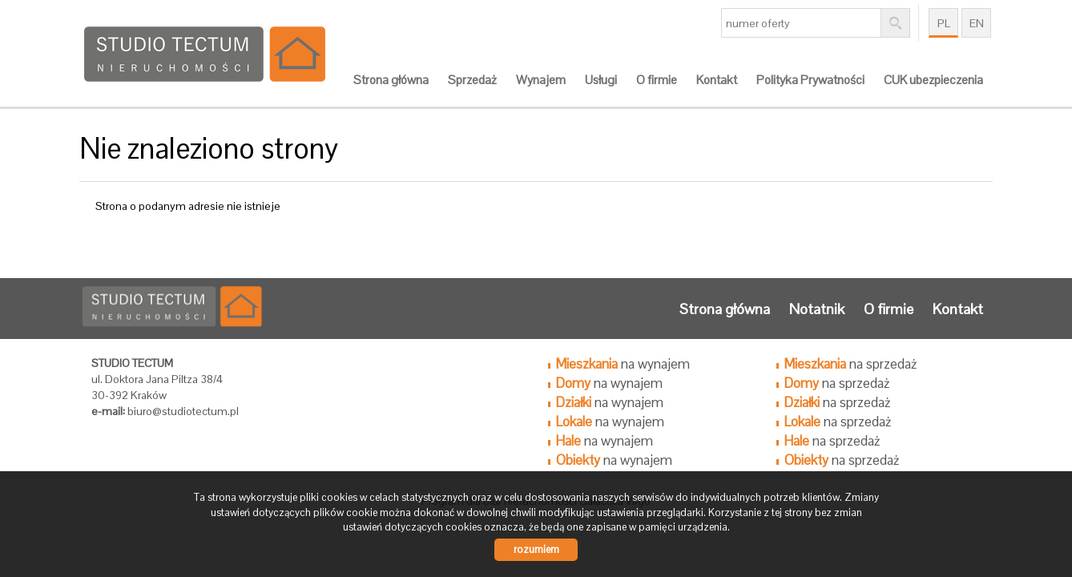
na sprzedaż (850, 364)
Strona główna (391, 80)
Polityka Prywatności (810, 80)
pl (943, 23)
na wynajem (623, 364)
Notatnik (816, 309)
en (976, 23)
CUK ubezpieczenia (933, 80)
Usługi (601, 80)
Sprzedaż (472, 80)
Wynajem (541, 80)
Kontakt (716, 80)
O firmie (656, 80)
